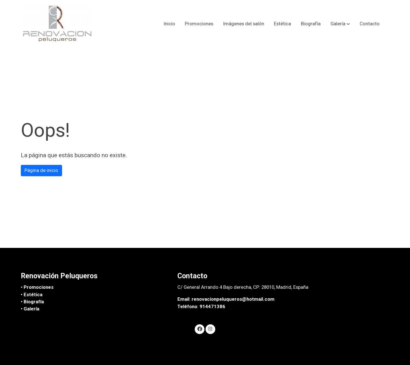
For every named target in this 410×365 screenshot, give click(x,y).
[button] (340, 23)
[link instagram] (210, 328)
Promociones (39, 287)
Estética (33, 294)
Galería (31, 309)
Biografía (34, 301)
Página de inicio (41, 170)
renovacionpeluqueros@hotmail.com (233, 299)
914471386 (212, 306)
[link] (57, 24)
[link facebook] (199, 328)
